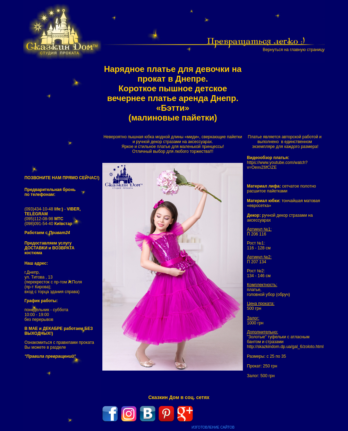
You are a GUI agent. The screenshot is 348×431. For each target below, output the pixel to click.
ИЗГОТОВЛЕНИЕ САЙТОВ (213, 427)
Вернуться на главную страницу (293, 49)
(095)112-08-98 (43, 218)
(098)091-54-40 (48, 223)
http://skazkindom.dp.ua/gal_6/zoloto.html (285, 346)
